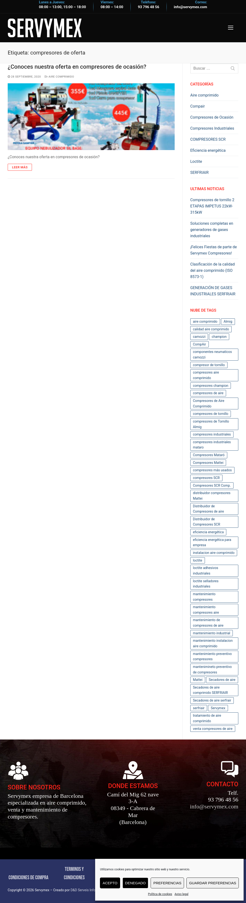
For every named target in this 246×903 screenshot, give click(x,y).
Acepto (110, 883)
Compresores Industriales (212, 128)
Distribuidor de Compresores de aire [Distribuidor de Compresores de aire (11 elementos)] (208, 509)
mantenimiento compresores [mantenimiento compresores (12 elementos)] (204, 596)
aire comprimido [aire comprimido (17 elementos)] (205, 321)
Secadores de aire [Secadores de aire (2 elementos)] (222, 680)
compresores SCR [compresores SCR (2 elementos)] (206, 478)
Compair (197, 106)
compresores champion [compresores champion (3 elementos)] (210, 386)
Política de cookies (160, 894)
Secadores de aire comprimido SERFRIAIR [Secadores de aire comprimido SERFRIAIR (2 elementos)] (210, 690)
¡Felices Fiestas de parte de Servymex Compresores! (213, 250)
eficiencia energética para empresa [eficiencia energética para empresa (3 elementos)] (212, 542)
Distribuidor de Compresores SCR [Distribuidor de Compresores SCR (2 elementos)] (206, 522)
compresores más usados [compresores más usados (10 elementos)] (212, 470)
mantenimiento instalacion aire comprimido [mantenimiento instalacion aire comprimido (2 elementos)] (213, 643)
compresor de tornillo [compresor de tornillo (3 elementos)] (209, 365)
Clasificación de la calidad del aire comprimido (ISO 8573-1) (212, 270)
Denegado (135, 883)
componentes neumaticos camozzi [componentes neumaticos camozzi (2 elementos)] (212, 354)
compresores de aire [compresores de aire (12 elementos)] (208, 393)
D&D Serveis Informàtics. (89, 890)
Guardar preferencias (212, 883)
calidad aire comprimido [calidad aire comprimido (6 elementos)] (211, 329)
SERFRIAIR (199, 172)
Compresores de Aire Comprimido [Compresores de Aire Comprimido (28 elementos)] (208, 403)
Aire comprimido (59, 76)
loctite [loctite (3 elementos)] (197, 560)
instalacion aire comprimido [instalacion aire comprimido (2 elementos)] (213, 553)
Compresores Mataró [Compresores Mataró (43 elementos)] (209, 455)
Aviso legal (181, 894)
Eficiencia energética (208, 150)
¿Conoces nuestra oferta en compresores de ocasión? (77, 66)
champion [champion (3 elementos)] (219, 337)
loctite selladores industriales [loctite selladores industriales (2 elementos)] (205, 583)
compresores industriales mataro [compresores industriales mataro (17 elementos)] (212, 444)
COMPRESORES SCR (208, 139)
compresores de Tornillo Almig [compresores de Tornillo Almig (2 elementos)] (211, 424)
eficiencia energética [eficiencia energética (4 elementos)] (208, 532)
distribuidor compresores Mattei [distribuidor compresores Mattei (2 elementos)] (211, 495)
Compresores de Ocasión (211, 117)
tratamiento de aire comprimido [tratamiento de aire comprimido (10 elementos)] (207, 718)
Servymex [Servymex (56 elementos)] (218, 708)
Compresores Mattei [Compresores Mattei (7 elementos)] (208, 463)
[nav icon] (230, 28)
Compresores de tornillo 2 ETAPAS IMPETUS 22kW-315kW (212, 206)
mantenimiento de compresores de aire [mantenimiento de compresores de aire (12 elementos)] (208, 622)
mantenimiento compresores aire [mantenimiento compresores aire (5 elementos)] (206, 609)
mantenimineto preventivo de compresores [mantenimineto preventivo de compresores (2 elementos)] (212, 669)
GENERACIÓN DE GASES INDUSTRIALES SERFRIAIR (212, 290)
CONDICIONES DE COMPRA (28, 877)
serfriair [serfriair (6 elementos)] (198, 708)
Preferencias (167, 883)
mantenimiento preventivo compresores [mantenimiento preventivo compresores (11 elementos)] (212, 656)
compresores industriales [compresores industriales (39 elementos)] (212, 434)
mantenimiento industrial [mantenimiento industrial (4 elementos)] (211, 633)
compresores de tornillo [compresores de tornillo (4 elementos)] (210, 414)
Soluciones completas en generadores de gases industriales (211, 229)
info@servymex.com (190, 7)
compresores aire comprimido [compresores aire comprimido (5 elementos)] (206, 375)
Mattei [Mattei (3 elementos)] (198, 680)
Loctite (196, 161)
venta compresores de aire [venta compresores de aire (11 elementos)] (213, 729)
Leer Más (20, 167)
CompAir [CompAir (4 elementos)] (199, 344)
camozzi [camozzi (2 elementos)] (199, 337)
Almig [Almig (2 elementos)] (228, 321)
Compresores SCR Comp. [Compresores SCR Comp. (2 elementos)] (212, 485)
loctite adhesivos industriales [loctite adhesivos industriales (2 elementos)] (205, 570)
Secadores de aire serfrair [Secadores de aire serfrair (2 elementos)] (212, 700)
